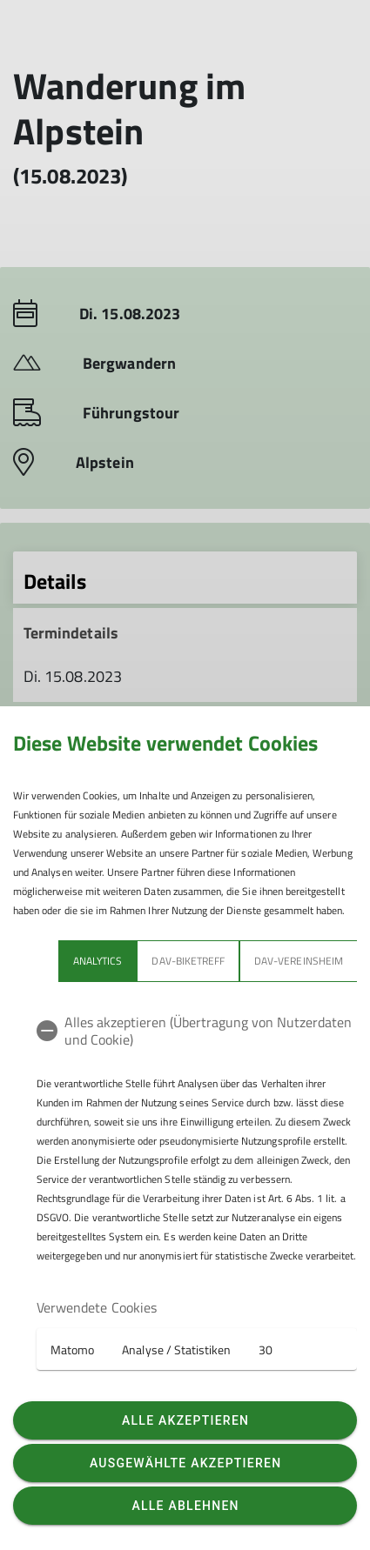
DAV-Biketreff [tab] (188, 960)
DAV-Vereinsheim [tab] (298, 960)
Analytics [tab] (97, 960)
